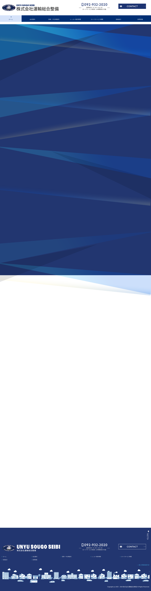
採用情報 (140, 19)
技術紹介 (118, 19)
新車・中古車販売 (53, 19)
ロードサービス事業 (97, 19)
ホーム (11, 19)
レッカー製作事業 (75, 19)
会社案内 (32, 19)
